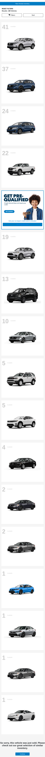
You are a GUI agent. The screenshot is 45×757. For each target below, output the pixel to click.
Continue (22, 754)
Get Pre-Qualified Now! (22, 224)
